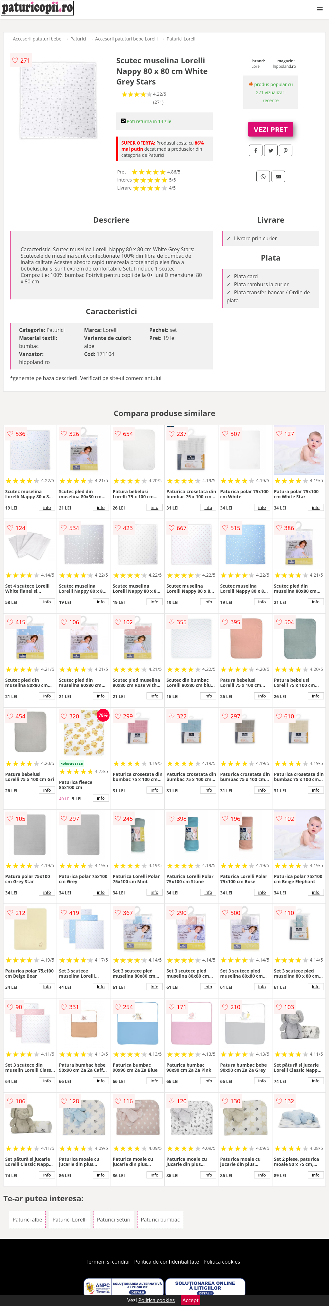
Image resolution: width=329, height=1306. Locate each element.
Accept (190, 1300)
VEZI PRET (271, 129)
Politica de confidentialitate (166, 1261)
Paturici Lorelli (182, 39)
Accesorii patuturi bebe (37, 39)
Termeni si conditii (108, 1261)
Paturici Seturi (113, 1219)
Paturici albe (27, 1219)
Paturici (78, 39)
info (47, 507)
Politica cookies (222, 1261)
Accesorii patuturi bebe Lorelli (126, 39)
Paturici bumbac (160, 1219)
